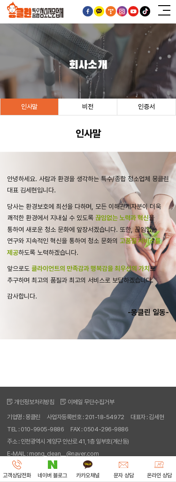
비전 (87, 106)
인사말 (29, 106)
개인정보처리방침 (34, 401)
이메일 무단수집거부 (91, 401)
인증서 (146, 106)
